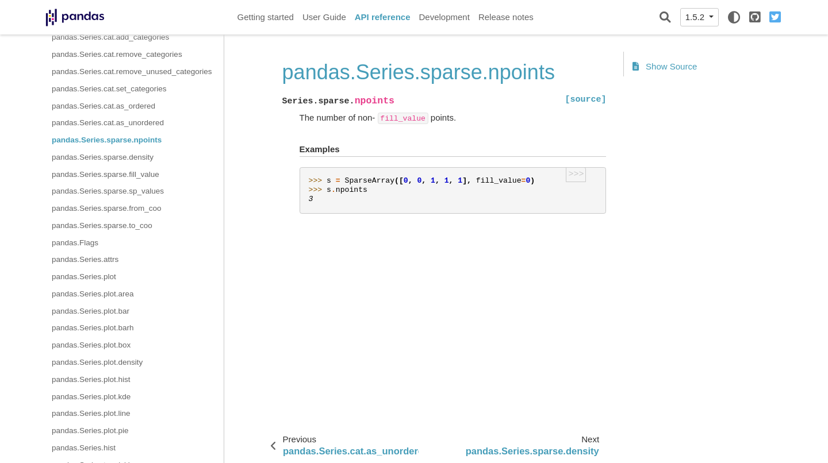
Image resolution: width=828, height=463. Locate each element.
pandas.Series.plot (84, 276)
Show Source (664, 66)
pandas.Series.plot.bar (90, 311)
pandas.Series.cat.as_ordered (103, 106)
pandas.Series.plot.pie (90, 430)
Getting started (265, 17)
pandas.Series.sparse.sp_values (108, 191)
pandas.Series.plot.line (91, 413)
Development (444, 17)
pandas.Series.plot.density (97, 362)
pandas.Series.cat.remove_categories (117, 54)
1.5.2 (696, 17)
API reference (383, 17)
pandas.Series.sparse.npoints (107, 140)
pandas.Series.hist (84, 447)
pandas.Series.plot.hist (91, 379)
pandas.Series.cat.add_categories (110, 37)
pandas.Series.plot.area (93, 294)
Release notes (506, 17)
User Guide (324, 17)
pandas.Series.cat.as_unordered (108, 122)
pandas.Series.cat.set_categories (109, 88)
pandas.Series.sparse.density (103, 157)
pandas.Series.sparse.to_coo (102, 225)
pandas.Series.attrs (85, 259)
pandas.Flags (75, 242)
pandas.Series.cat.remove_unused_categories (132, 71)
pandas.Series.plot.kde (91, 396)
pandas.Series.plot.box (91, 345)
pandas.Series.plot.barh (93, 327)
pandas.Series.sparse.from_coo (107, 208)
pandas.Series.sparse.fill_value (105, 174)
